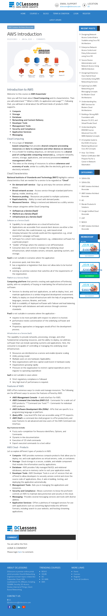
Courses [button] (34, 13)
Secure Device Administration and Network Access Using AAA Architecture (90, 64)
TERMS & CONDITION (61, 13)
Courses (77, 574)
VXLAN (44, 574)
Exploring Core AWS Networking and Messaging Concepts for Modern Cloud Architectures (89, 91)
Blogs (46, 13)
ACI (83, 200)
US (89, 6)
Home (23, 13)
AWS (43, 581)
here (20, 551)
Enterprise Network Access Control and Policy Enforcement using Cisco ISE (89, 51)
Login (76, 13)
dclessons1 (12, 39)
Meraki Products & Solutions (89, 205)
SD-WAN (45, 579)
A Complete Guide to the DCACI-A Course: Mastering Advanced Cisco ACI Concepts (89, 144)
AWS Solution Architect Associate (20, 27)
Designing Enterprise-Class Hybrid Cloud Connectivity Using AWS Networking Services (91, 77)
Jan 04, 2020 (27, 39)
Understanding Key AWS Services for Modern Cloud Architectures (89, 106)
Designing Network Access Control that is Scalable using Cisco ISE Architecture (91, 39)
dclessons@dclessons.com (70, 6)
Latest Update (55, 20)
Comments (40, 39)
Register (86, 13)
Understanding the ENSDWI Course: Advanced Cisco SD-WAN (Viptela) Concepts (91, 131)
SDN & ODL (86, 178)
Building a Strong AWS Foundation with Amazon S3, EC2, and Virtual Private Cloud (90, 118)
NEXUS (84, 222)
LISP (83, 218)
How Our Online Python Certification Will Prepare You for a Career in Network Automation (91, 158)
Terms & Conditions (81, 579)
